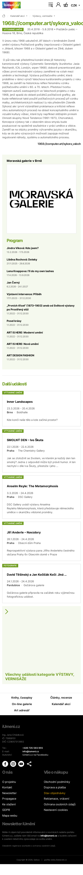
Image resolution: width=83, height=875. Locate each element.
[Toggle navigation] (51, 5)
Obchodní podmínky (57, 782)
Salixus (37, 860)
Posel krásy (14, 320)
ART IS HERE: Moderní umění (25, 332)
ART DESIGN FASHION (20, 355)
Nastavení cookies (56, 810)
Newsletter (9, 793)
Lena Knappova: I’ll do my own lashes (30, 271)
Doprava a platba (55, 787)
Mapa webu (9, 815)
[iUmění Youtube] (21, 763)
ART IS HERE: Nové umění (23, 343)
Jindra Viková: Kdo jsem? (23, 248)
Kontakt (7, 787)
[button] (29, 764)
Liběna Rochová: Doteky (22, 259)
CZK (74, 5)
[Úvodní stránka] (11, 5)
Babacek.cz (61, 860)
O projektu (9, 782)
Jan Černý (13, 282)
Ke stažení (9, 804)
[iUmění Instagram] (13, 763)
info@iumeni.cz (48, 835)
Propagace (9, 798)
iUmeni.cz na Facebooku (35, 754)
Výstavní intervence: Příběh (24, 294)
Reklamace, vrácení (56, 798)
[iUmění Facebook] (5, 763)
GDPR (6, 810)
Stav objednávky (54, 793)
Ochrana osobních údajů (60, 804)
